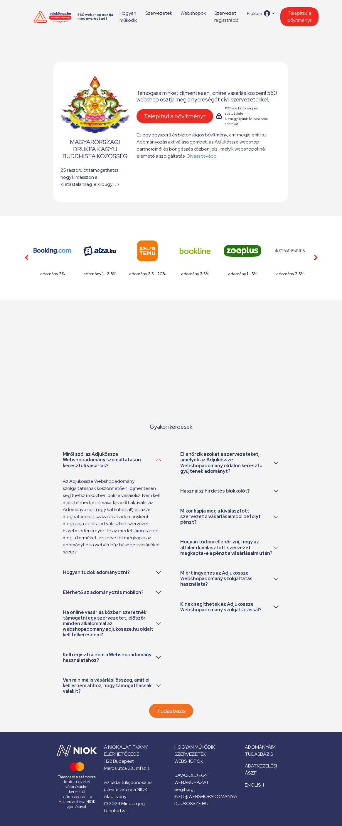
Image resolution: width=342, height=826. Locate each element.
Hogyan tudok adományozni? (96, 572)
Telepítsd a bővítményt (299, 16)
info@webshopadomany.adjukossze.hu (205, 800)
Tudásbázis (171, 711)
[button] (261, 13)
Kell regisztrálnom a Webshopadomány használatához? (107, 657)
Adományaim (260, 747)
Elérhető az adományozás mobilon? (103, 592)
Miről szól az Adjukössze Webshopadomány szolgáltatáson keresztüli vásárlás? (102, 459)
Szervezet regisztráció (226, 16)
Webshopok (193, 13)
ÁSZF (251, 773)
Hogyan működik (128, 16)
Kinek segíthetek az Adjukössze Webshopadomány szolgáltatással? (221, 607)
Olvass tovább (201, 156)
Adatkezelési (261, 766)
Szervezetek (158, 13)
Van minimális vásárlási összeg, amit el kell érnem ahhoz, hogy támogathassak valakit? (107, 685)
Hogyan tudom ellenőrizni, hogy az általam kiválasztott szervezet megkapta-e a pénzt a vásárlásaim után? (226, 547)
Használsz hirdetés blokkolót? (215, 491)
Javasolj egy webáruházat (191, 778)
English (254, 785)
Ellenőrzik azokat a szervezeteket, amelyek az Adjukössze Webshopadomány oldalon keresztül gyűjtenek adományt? (222, 462)
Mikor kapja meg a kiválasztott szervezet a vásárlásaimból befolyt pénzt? (220, 516)
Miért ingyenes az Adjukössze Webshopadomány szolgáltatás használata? (216, 578)
